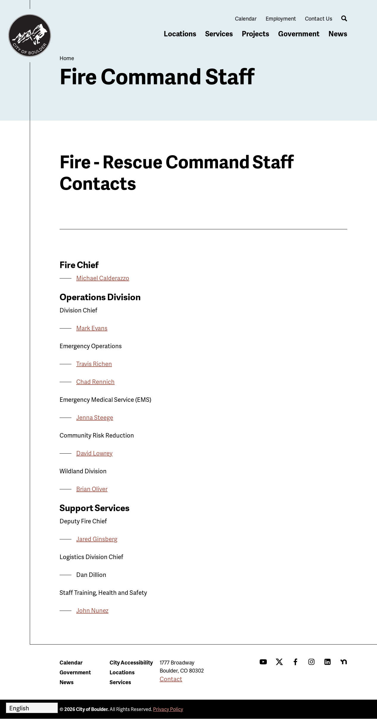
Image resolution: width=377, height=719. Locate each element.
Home (67, 58)
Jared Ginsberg (96, 539)
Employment (281, 18)
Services (219, 33)
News (337, 33)
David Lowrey (94, 453)
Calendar (246, 18)
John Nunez (92, 610)
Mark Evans (92, 328)
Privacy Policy (168, 709)
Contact (171, 679)
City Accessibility (131, 662)
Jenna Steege (94, 417)
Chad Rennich (95, 381)
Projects (255, 33)
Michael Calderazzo (102, 278)
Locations (180, 33)
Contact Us (318, 18)
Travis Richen (94, 363)
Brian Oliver (92, 489)
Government (299, 33)
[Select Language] (32, 708)
